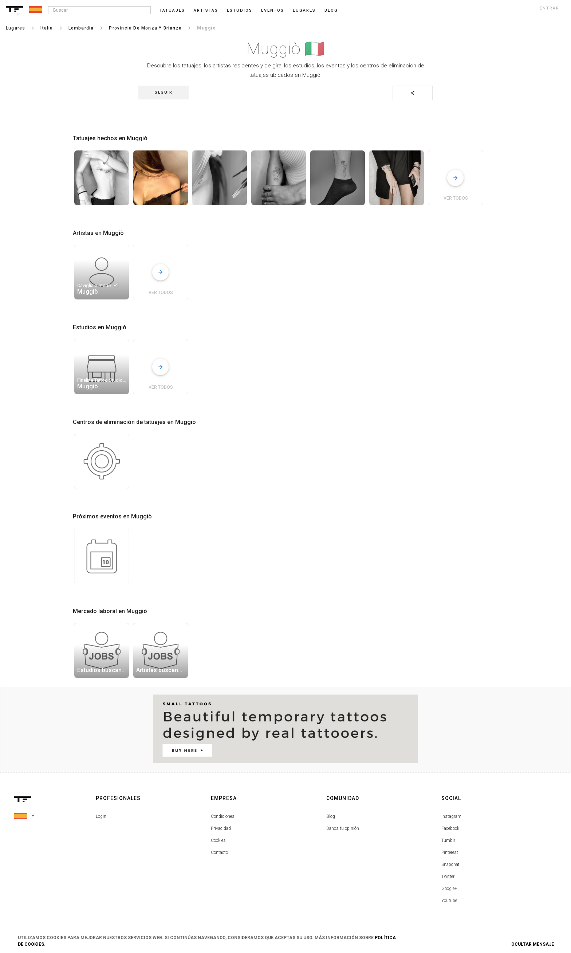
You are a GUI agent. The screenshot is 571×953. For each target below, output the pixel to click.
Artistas (206, 10)
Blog (330, 816)
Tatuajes (172, 10)
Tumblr (448, 840)
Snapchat (450, 864)
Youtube (449, 900)
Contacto (219, 852)
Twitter (447, 876)
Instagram (451, 816)
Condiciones (223, 816)
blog (331, 10)
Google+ (449, 888)
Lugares (304, 10)
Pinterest (449, 852)
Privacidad (221, 828)
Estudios (239, 10)
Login (101, 816)
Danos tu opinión (342, 828)
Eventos (272, 10)
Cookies (218, 840)
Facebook (450, 828)
